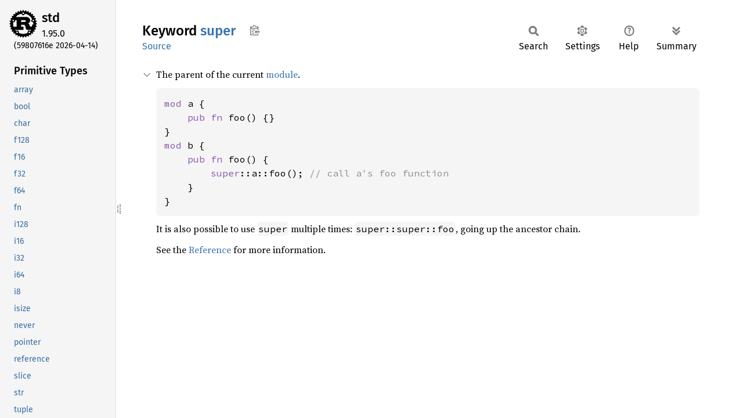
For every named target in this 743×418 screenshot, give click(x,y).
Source (156, 46)
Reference (210, 249)
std (51, 18)
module (282, 74)
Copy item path (254, 30)
